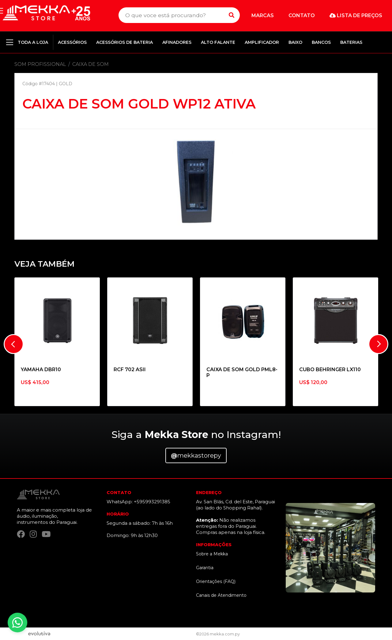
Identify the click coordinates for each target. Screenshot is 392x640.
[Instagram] (33, 535)
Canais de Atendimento (221, 595)
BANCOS (321, 42)
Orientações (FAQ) (216, 581)
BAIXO (295, 42)
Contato (301, 15)
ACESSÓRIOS (72, 42)
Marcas (262, 15)
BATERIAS (351, 42)
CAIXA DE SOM (90, 64)
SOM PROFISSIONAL (40, 64)
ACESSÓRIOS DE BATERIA (124, 42)
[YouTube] (46, 535)
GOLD (65, 83)
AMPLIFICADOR (262, 42)
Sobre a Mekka (212, 554)
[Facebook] (21, 535)
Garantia (204, 567)
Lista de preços (356, 15)
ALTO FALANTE (218, 42)
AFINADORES (176, 42)
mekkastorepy (196, 455)
